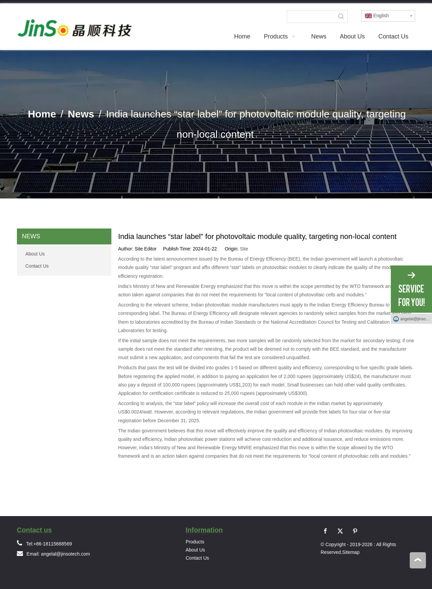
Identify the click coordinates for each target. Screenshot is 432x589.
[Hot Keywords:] (341, 16)
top (418, 560)
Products (195, 541)
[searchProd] (311, 16)
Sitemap (350, 552)
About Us (35, 254)
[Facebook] (325, 531)
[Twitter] (340, 531)
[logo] (74, 24)
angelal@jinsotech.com (65, 554)
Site (244, 248)
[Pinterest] (355, 531)
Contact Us (37, 266)
